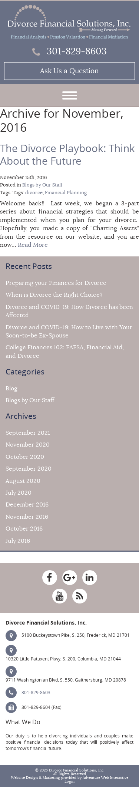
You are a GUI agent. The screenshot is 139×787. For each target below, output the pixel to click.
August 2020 (23, 481)
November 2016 (27, 517)
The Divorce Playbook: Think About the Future (67, 154)
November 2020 (28, 444)
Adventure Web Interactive (105, 778)
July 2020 (19, 493)
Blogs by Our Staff (42, 185)
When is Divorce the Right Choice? (54, 295)
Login (69, 781)
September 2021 (28, 433)
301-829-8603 (69, 51)
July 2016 (18, 541)
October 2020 (25, 457)
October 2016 (24, 528)
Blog (11, 388)
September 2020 (29, 468)
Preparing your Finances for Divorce (56, 283)
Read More (33, 245)
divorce (34, 193)
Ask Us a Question (69, 71)
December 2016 (27, 504)
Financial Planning (66, 193)
